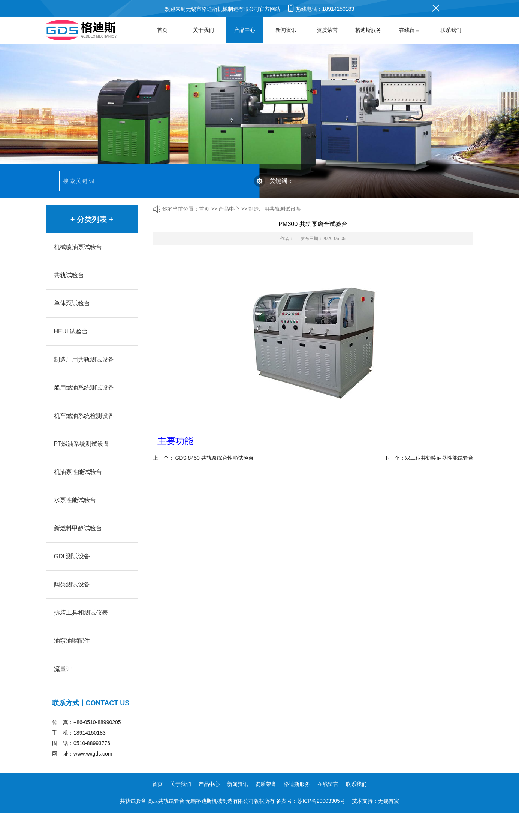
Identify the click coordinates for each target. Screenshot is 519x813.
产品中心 (244, 30)
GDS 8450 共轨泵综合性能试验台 (214, 458)
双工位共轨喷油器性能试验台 (439, 458)
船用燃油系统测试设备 (84, 387)
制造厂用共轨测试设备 (84, 359)
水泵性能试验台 (75, 500)
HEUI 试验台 (71, 331)
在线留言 (409, 30)
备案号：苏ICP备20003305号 (310, 801)
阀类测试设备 (72, 584)
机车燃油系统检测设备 (84, 415)
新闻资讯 (285, 30)
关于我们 (203, 30)
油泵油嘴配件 (72, 641)
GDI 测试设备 (72, 556)
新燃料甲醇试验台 (78, 528)
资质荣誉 (327, 30)
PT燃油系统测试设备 (81, 444)
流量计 (63, 669)
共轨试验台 (69, 275)
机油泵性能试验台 (78, 472)
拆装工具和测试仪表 (81, 612)
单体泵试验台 (72, 303)
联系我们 (450, 30)
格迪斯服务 (368, 30)
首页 (162, 30)
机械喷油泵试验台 (78, 247)
